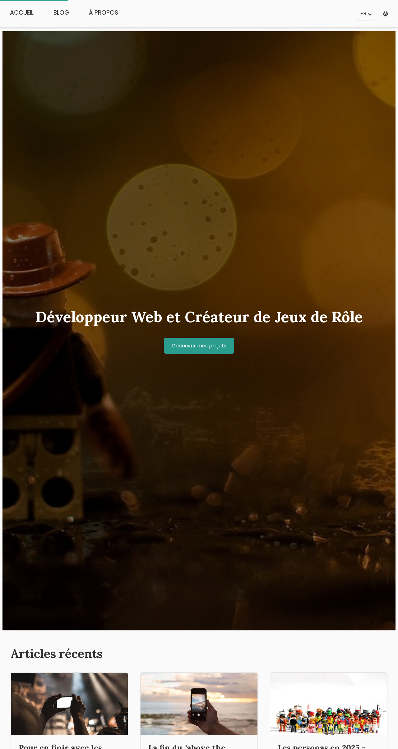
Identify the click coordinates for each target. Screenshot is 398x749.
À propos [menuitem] (103, 12)
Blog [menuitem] (61, 12)
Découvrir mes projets (199, 345)
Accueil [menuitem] (22, 12)
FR (365, 13)
